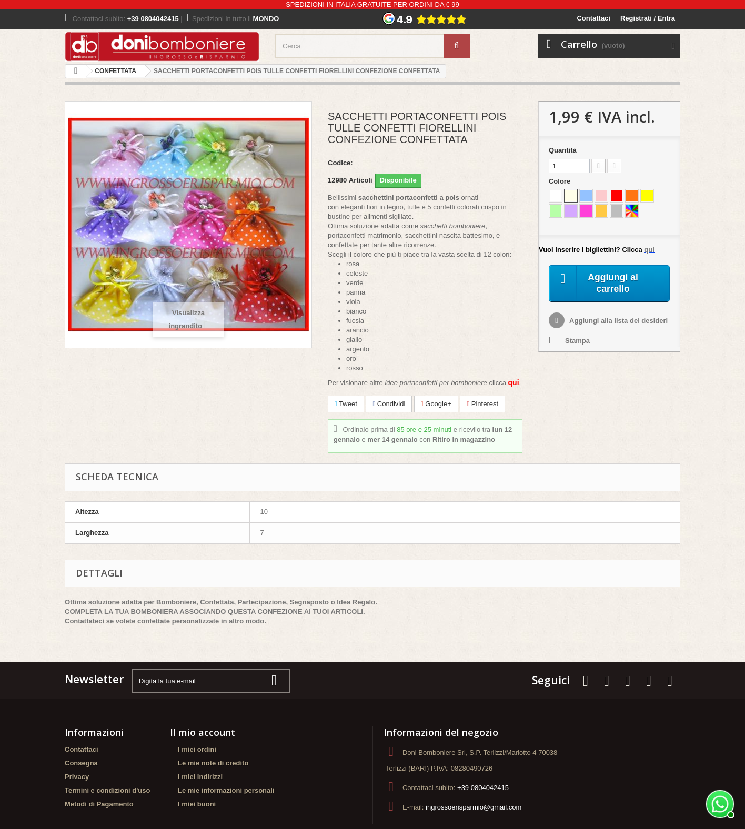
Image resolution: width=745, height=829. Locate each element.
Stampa (577, 343)
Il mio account (202, 732)
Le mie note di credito (213, 763)
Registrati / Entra (647, 18)
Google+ (436, 404)
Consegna (81, 763)
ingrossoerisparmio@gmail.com (473, 807)
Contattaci (593, 18)
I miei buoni (197, 804)
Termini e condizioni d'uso (107, 790)
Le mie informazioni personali (226, 790)
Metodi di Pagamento (99, 804)
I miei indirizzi (200, 777)
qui (513, 382)
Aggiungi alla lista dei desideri (618, 323)
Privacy (77, 777)
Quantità (563, 150)
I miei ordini (197, 749)
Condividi (388, 404)
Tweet (346, 404)
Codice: (340, 163)
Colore (560, 181)
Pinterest (482, 404)
